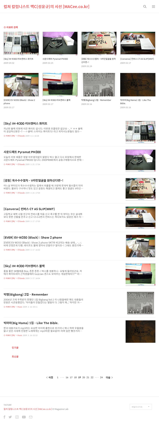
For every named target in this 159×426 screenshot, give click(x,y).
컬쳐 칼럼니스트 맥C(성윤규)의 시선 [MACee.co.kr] (46, 6)
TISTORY (7, 404)
